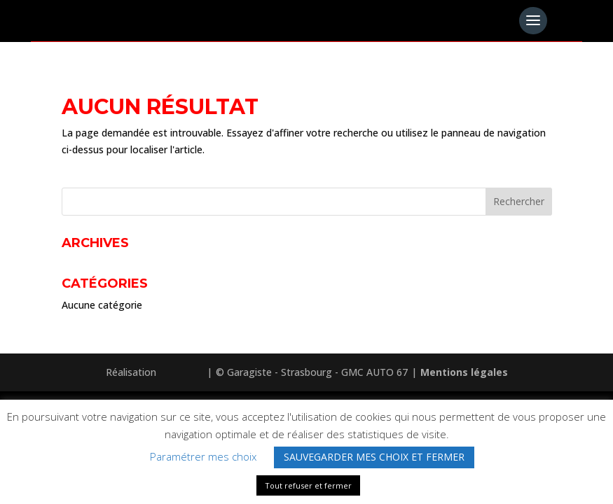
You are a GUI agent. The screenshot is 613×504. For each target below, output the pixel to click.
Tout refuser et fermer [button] (308, 485)
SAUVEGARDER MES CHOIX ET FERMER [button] (374, 456)
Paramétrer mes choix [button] (203, 456)
